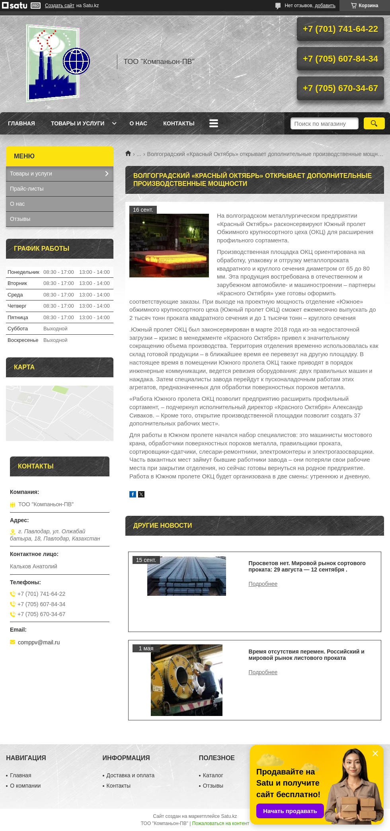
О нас (138, 123)
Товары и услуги (78, 123)
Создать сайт (59, 5)
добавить (325, 5)
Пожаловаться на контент (220, 823)
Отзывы (20, 219)
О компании (25, 785)
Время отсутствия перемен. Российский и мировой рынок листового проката (307, 654)
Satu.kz (229, 816)
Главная (21, 123)
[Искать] (374, 123)
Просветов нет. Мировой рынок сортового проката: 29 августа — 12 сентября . (307, 566)
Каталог (213, 775)
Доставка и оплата (131, 775)
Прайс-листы (27, 188)
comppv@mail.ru (39, 642)
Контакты (178, 123)
